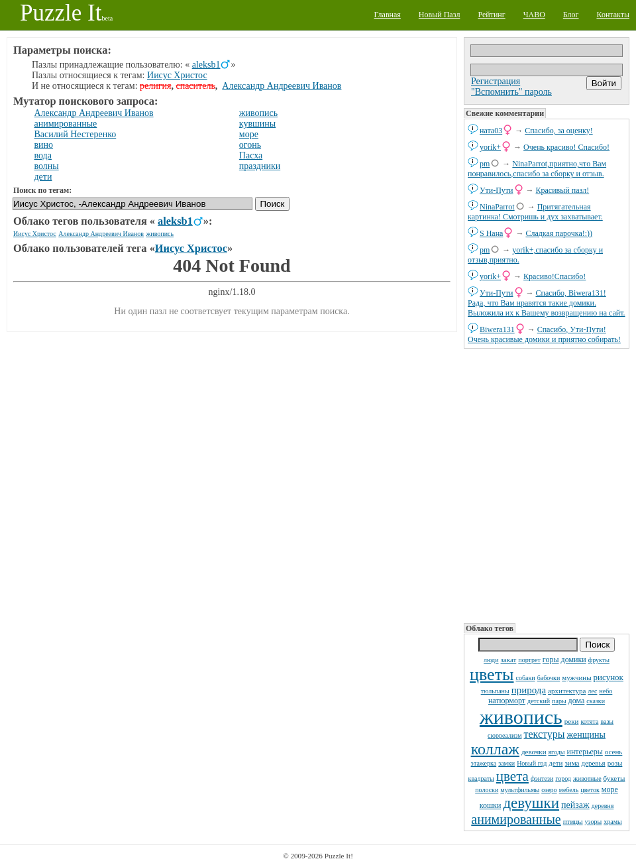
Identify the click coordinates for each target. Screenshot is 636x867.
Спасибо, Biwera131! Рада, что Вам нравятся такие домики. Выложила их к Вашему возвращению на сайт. (546, 303)
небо (605, 691)
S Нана (491, 233)
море (610, 789)
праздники (259, 166)
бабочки (548, 677)
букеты (614, 778)
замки (506, 763)
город (563, 778)
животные (587, 778)
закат (509, 660)
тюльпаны (495, 691)
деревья (594, 763)
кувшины (257, 124)
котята (589, 721)
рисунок (608, 677)
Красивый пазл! (563, 190)
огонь (250, 145)
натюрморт (506, 700)
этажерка (484, 763)
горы (551, 659)
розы (615, 763)
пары (559, 701)
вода (43, 155)
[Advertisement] (546, 484)
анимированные (515, 819)
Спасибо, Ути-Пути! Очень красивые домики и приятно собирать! (544, 334)
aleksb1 (206, 65)
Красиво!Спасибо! (554, 276)
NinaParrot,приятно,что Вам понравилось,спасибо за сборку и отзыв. (537, 168)
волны (46, 166)
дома (576, 700)
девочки (534, 752)
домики (573, 659)
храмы (613, 821)
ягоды (557, 752)
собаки (525, 677)
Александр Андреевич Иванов (281, 86)
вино (44, 145)
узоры (593, 821)
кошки (491, 805)
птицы (573, 821)
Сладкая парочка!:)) (558, 233)
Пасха (250, 155)
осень (614, 752)
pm (485, 163)
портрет (529, 660)
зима (572, 763)
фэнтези (542, 778)
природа (528, 690)
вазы (606, 721)
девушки (531, 803)
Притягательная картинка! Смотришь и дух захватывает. (535, 211)
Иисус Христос (177, 75)
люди (491, 660)
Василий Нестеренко (75, 134)
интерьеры (585, 751)
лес (592, 691)
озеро (548, 789)
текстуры (544, 734)
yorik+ (490, 147)
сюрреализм (504, 735)
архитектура (567, 691)
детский (538, 701)
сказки (595, 701)
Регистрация (495, 81)
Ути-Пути (496, 190)
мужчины (576, 677)
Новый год (532, 763)
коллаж (495, 749)
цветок (590, 789)
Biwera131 (497, 329)
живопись (521, 717)
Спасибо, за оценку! (559, 130)
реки (571, 721)
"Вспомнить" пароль (511, 92)
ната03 (491, 130)
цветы (491, 674)
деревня (603, 805)
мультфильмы (519, 789)
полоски (486, 789)
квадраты (481, 778)
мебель (569, 789)
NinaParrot (497, 206)
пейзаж (575, 805)
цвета (512, 776)
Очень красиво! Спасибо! (566, 147)
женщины (586, 735)
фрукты (599, 660)
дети (555, 763)
